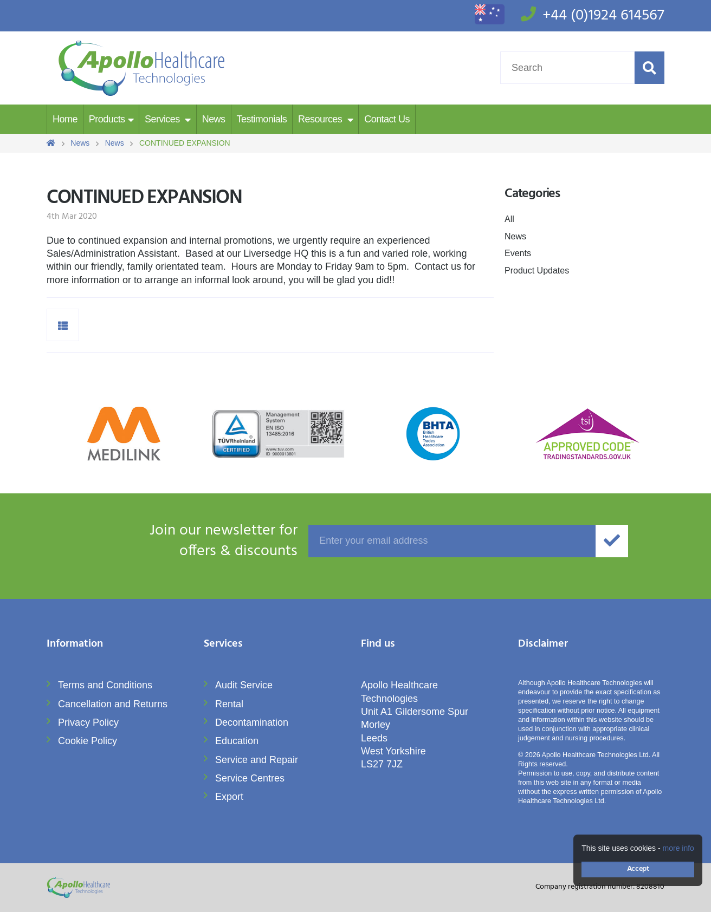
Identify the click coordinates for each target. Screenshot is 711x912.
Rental (229, 704)
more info (678, 848)
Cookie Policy (87, 740)
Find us (378, 645)
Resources (321, 119)
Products (107, 119)
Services (163, 119)
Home (65, 119)
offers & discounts (172, 541)
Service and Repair (256, 759)
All (509, 219)
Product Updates (537, 270)
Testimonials (262, 119)
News (213, 119)
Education (236, 740)
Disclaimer (543, 645)
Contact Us (387, 119)
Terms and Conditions (105, 685)
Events (518, 253)
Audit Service (244, 685)
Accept (638, 869)
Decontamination (251, 722)
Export (229, 796)
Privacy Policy (88, 722)
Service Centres (250, 778)
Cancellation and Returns (112, 704)
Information (75, 645)
